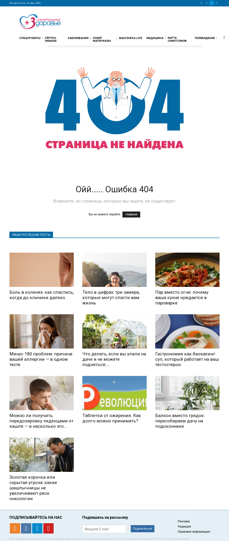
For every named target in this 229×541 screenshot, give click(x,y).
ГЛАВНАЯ (131, 214)
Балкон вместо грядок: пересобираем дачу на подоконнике (180, 421)
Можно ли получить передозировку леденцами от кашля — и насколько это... (41, 421)
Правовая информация (194, 531)
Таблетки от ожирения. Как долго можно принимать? (111, 418)
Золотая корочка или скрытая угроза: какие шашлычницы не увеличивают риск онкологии (33, 488)
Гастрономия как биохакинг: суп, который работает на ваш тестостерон (187, 359)
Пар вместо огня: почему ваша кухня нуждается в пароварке (181, 298)
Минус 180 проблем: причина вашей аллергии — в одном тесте (40, 359)
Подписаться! (142, 528)
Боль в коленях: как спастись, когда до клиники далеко (41, 295)
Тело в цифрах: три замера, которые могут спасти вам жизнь (111, 298)
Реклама (184, 521)
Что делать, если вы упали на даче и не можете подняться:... (114, 359)
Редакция (184, 526)
